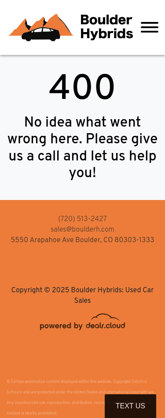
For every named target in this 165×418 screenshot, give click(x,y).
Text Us (130, 406)
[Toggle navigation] (149, 27)
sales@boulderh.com (82, 229)
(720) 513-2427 (82, 219)
